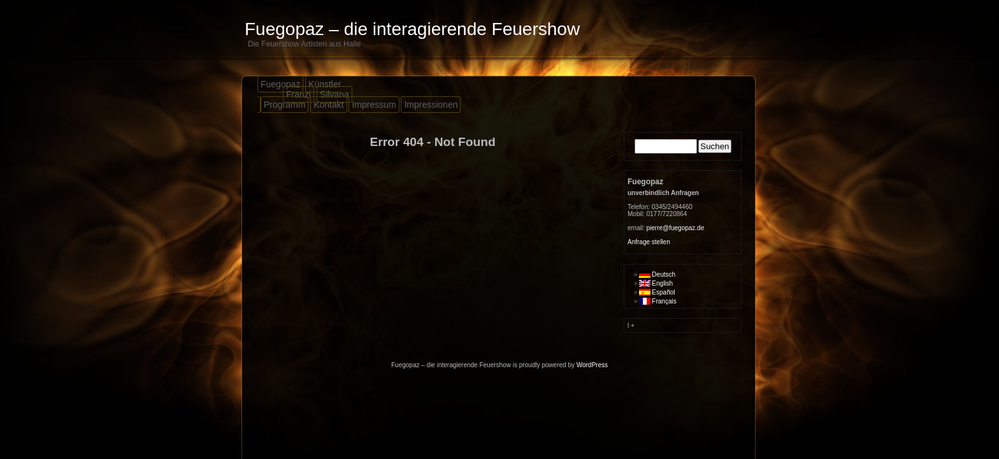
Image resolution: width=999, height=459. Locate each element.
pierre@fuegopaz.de (675, 227)
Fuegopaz (280, 84)
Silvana (334, 94)
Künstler (324, 84)
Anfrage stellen (649, 241)
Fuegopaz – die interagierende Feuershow (412, 29)
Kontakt (328, 104)
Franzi (298, 94)
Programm (284, 104)
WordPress (592, 364)
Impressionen (430, 104)
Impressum (374, 104)
